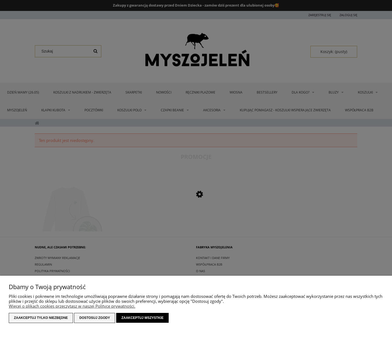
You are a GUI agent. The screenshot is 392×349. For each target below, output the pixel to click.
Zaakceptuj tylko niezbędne (41, 318)
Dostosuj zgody (94, 318)
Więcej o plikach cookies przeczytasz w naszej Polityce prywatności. (72, 306)
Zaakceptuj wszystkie (142, 318)
